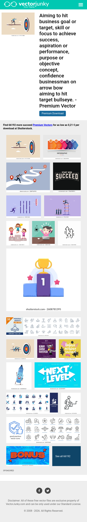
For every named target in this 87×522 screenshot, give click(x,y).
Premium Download (53, 113)
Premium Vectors (42, 124)
